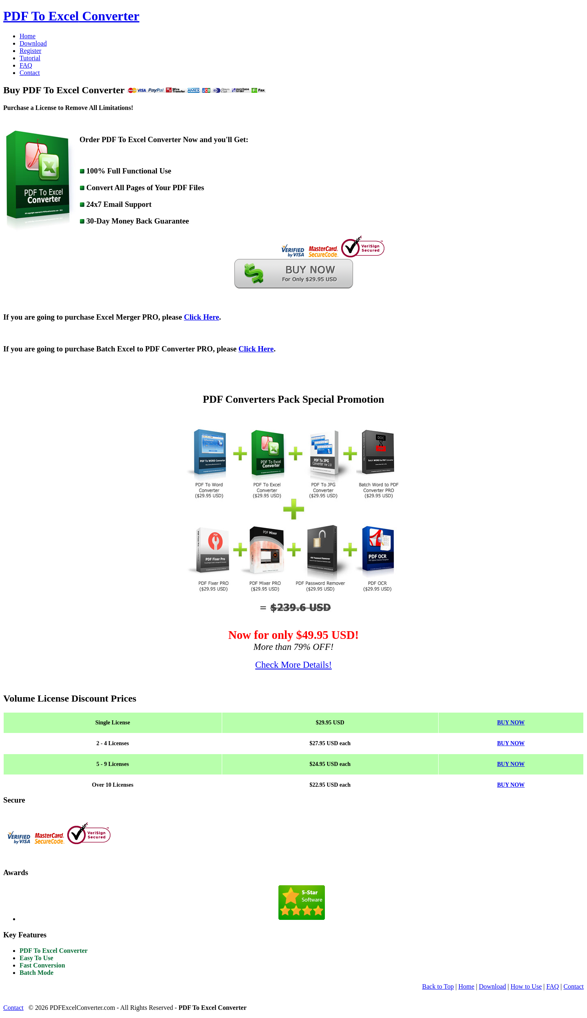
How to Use (526, 986)
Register (30, 50)
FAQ (26, 65)
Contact (30, 72)
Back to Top (438, 986)
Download (33, 43)
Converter (71, 16)
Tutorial (30, 58)
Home (27, 36)
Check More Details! (293, 665)
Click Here (201, 317)
